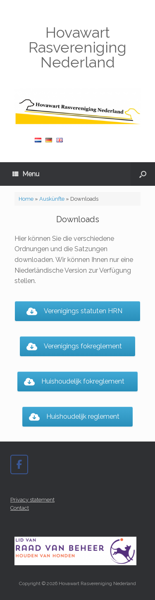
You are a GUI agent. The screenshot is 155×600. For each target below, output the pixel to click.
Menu (25, 174)
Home (26, 199)
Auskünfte (51, 199)
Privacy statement (32, 500)
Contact (19, 508)
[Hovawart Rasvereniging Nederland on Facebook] (19, 464)
